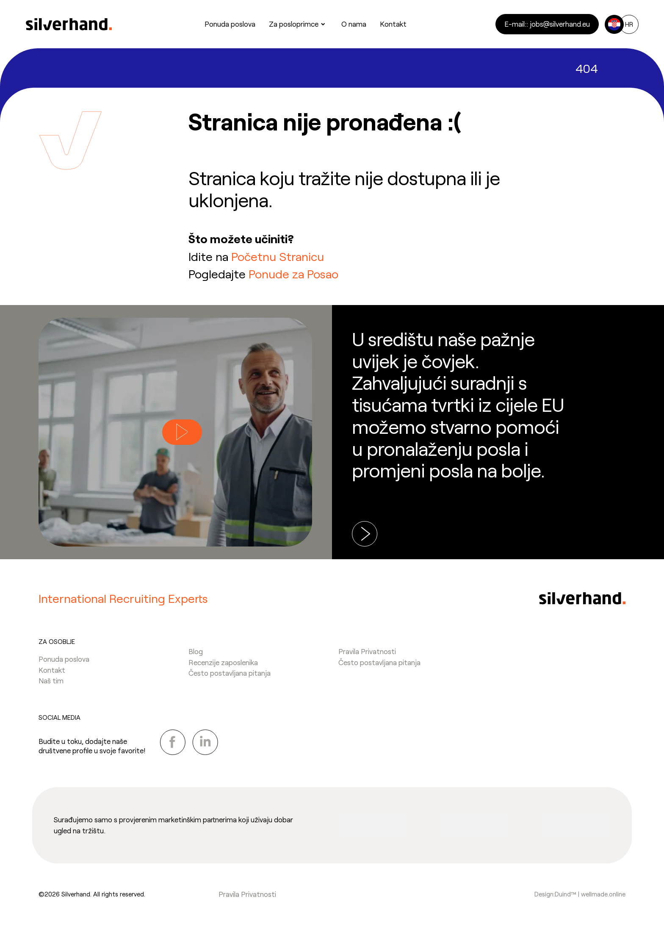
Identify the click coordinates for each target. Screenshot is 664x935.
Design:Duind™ (555, 894)
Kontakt (52, 670)
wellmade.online (603, 894)
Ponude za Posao (293, 273)
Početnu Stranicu (277, 256)
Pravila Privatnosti (367, 651)
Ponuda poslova (64, 659)
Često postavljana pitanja (229, 673)
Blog (195, 651)
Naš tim (51, 680)
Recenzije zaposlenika (223, 662)
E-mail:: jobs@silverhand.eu (547, 23)
